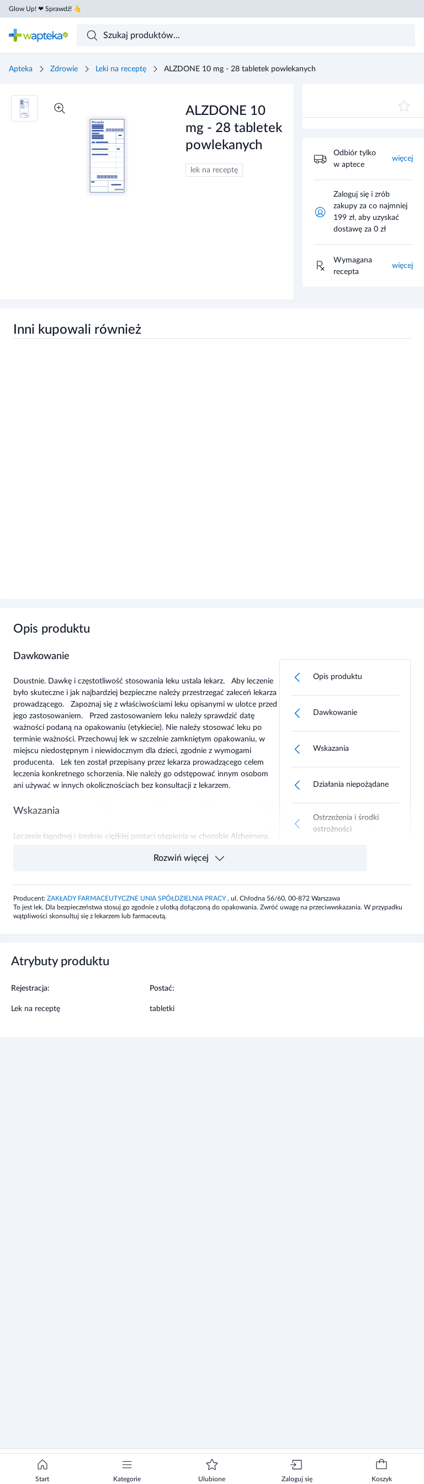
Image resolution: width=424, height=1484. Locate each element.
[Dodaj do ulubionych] (404, 106)
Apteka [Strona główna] (21, 69)
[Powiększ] (59, 108)
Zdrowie (64, 69)
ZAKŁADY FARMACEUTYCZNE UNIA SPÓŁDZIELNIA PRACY (137, 898)
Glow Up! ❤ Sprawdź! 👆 (45, 9)
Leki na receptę (121, 69)
